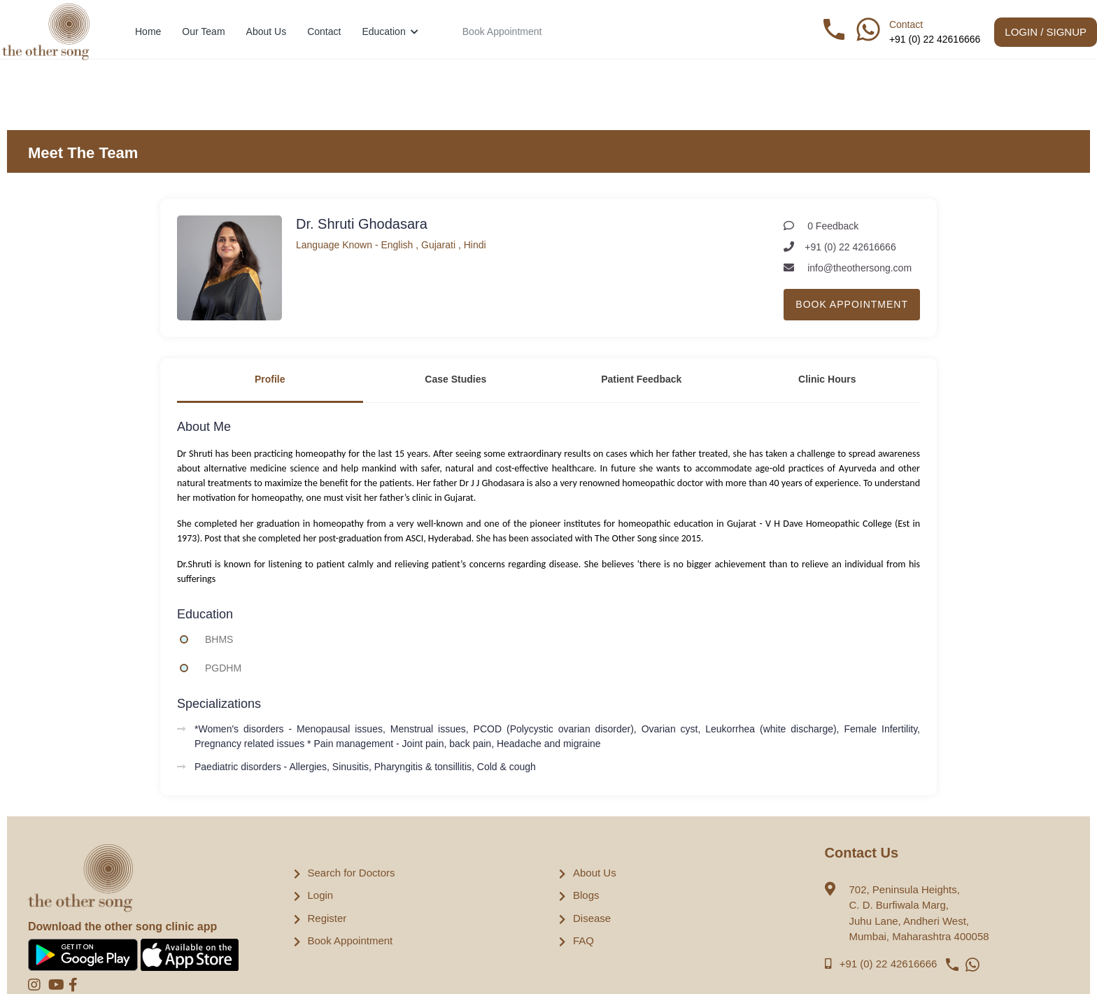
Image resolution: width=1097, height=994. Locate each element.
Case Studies (455, 379)
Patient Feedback (641, 379)
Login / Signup (1046, 32)
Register (327, 918)
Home (148, 31)
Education (390, 31)
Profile (270, 379)
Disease (592, 918)
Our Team (203, 31)
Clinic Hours (827, 379)
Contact (324, 31)
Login (321, 895)
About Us (266, 31)
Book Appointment (502, 31)
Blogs (586, 895)
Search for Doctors (351, 873)
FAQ (583, 940)
